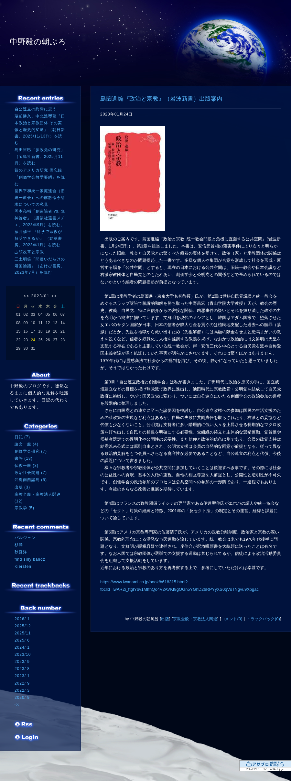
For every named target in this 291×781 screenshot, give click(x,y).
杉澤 (19, 545)
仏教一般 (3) (26, 465)
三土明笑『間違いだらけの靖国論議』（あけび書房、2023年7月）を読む (40, 266)
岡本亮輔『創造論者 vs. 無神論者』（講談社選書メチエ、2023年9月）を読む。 (40, 218)
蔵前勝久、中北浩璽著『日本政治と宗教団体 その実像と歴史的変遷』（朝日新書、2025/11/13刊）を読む (40, 129)
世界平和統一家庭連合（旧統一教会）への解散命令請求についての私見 (40, 197)
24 (33, 340)
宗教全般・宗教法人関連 (195, 619)
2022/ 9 (22, 683)
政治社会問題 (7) (31, 472)
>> (54, 296)
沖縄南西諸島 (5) (31, 480)
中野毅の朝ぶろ (38, 41)
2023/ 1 (22, 676)
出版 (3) (22, 487)
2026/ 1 (22, 619)
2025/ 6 (22, 640)
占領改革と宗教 (29, 252)
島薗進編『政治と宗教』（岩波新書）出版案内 (161, 98)
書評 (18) (24, 458)
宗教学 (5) (24, 508)
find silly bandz (30, 559)
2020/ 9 (22, 697)
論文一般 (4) (26, 444)
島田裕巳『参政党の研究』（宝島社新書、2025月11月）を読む (40, 156)
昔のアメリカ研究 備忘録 (38, 170)
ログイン (26, 737)
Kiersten (23, 566)
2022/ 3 (22, 690)
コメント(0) (231, 619)
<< (26, 296)
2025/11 (23, 633)
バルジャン (25, 537)
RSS (24, 725)
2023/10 (23, 654)
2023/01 (40, 296)
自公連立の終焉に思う (36, 109)
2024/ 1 (22, 647)
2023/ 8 (22, 668)
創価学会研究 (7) (31, 451)
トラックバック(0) (263, 619)
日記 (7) (22, 437)
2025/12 (23, 626)
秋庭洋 (21, 552)
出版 (165, 619)
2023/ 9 (22, 661)
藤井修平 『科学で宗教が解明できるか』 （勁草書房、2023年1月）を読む (38, 238)
